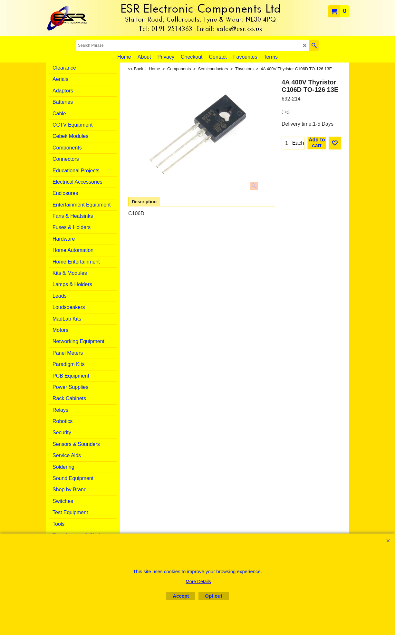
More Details (198, 581)
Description (144, 201)
